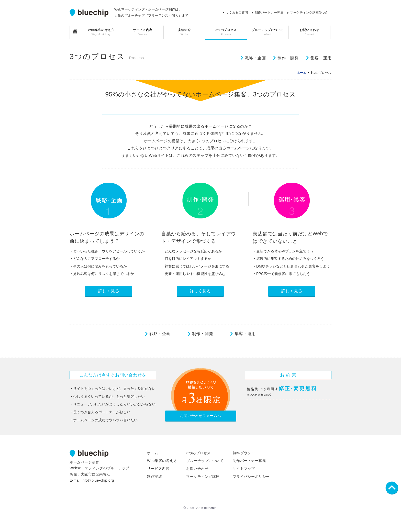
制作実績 (154, 476)
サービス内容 (142, 32)
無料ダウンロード (247, 453)
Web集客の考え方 (101, 32)
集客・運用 (321, 58)
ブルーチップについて (267, 32)
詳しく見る (108, 291)
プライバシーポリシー (251, 476)
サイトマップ (244, 469)
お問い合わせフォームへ (200, 416)
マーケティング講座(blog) (308, 12)
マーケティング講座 (203, 476)
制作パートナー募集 (269, 12)
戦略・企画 (255, 58)
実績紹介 (184, 32)
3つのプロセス (226, 32)
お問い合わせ (309, 32)
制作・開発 (288, 58)
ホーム (302, 72)
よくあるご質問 (237, 12)
